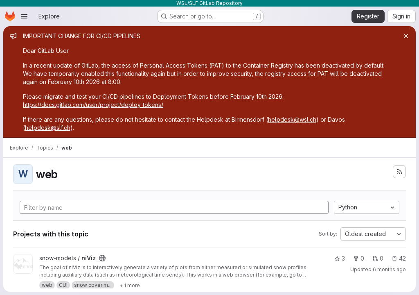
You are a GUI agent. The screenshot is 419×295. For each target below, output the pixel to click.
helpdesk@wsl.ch (292, 119)
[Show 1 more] (130, 285)
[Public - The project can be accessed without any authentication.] (102, 258)
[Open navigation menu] (24, 16)
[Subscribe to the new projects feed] (399, 171)
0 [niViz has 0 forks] (358, 258)
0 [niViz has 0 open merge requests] (377, 258)
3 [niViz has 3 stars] (339, 258)
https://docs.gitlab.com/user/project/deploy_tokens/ (93, 104)
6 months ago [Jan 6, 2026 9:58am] (389, 269)
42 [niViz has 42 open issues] (399, 258)
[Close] (406, 36)
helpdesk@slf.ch (47, 127)
